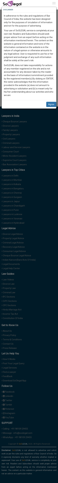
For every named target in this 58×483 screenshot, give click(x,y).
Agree (51, 104)
